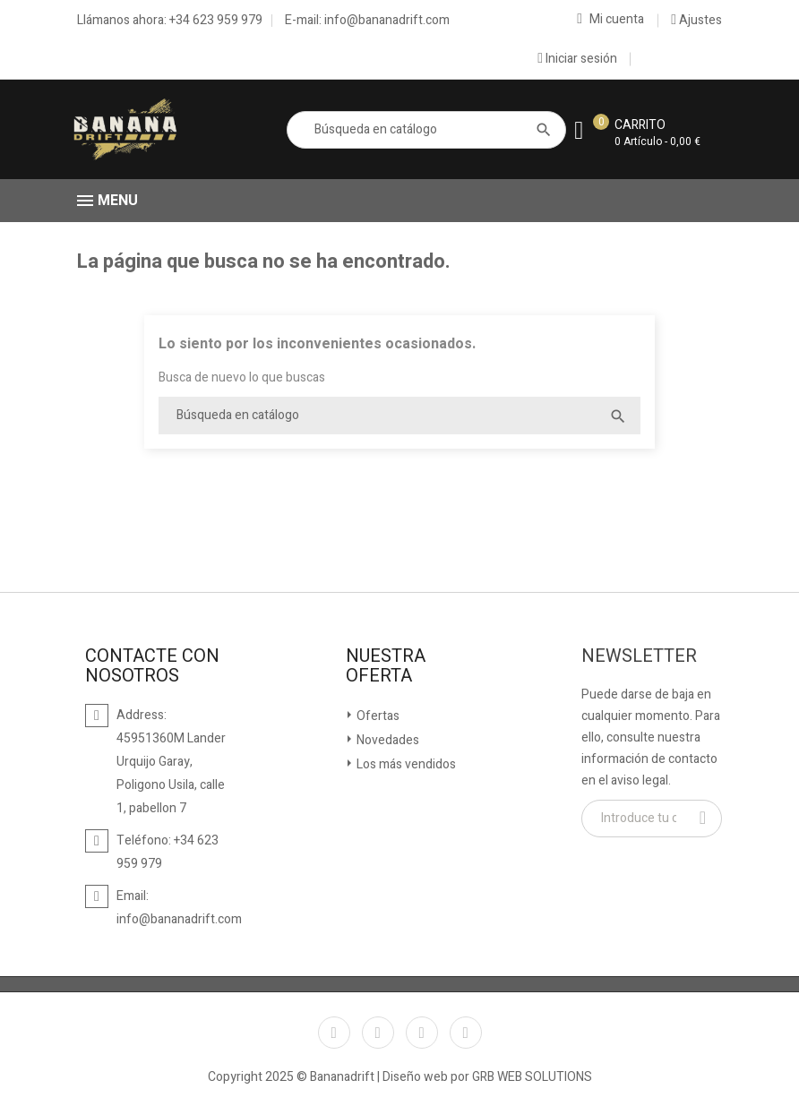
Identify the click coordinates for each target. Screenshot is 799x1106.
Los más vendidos (405, 764)
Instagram (466, 1032)
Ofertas (377, 716)
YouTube (422, 1032)
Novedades (386, 740)
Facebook (334, 1032)
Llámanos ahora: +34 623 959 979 (169, 20)
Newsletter (639, 656)
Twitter (378, 1032)
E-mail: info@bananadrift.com (367, 20)
